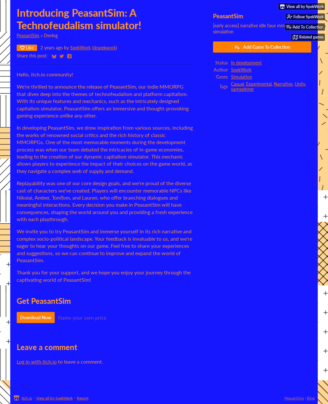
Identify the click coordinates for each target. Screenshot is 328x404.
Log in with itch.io (37, 361)
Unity (300, 84)
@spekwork (104, 47)
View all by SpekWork (54, 398)
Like (27, 47)
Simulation (241, 77)
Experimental (259, 84)
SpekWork (80, 47)
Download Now (35, 317)
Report (82, 398)
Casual (237, 84)
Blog (311, 398)
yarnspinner (242, 89)
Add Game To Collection (262, 47)
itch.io (26, 398)
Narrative (283, 84)
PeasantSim (28, 35)
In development (246, 62)
